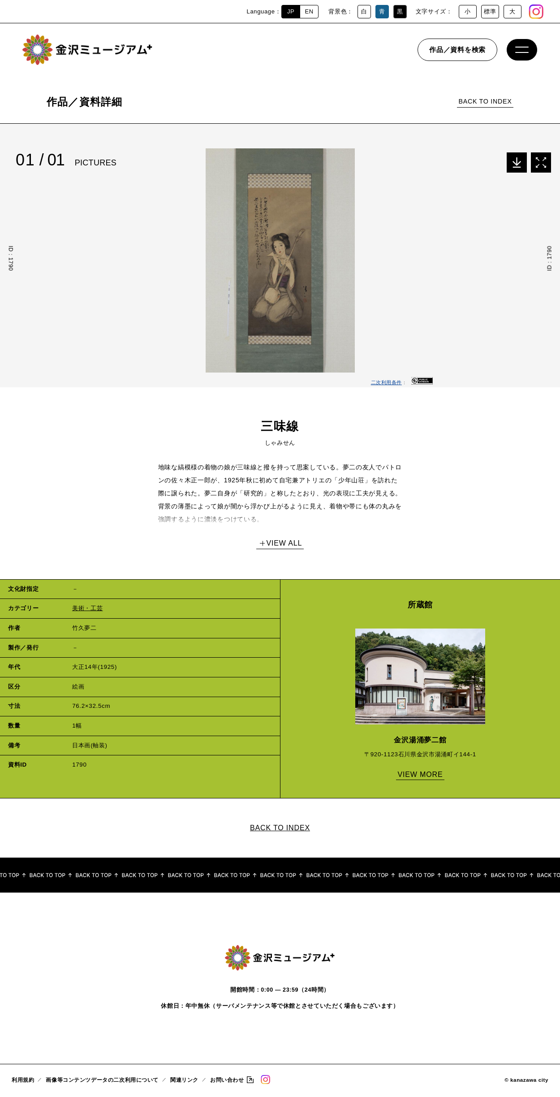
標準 (490, 11)
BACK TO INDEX (485, 101)
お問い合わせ (227, 1081)
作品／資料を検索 (457, 51)
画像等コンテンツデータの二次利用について (102, 1081)
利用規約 (23, 1081)
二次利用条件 (386, 382)
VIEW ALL (284, 543)
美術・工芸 (87, 608)
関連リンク (184, 1081)
